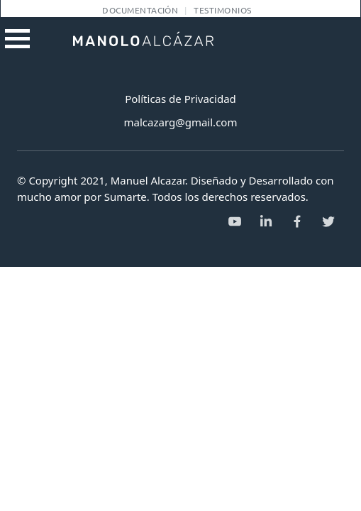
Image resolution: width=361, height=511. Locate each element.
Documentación (140, 10)
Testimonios (222, 10)
